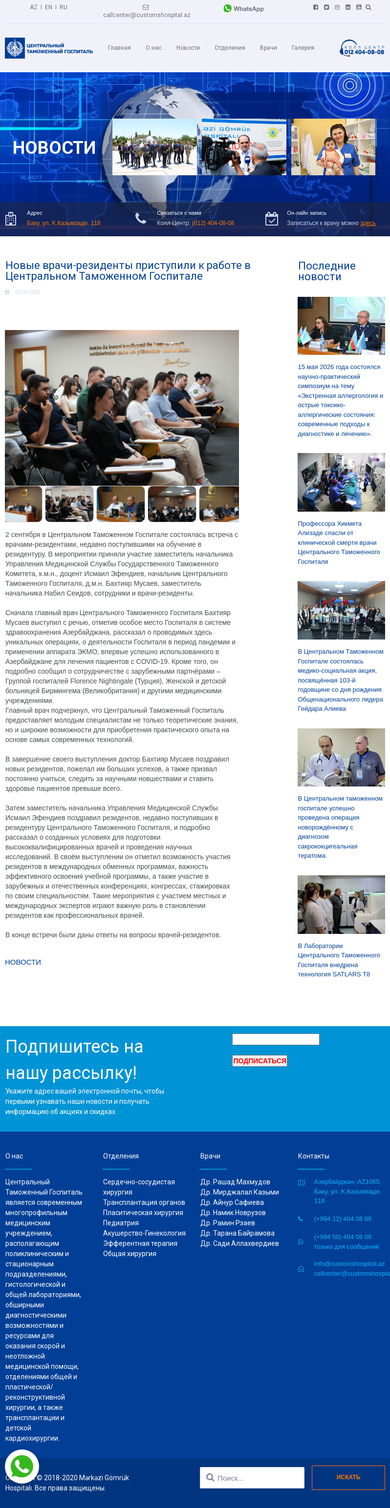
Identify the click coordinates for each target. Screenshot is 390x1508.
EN (48, 7)
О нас (154, 47)
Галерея (303, 47)
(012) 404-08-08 (213, 223)
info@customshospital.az (349, 1263)
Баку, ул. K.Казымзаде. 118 (63, 223)
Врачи (268, 47)
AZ (34, 7)
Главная (119, 47)
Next (219, 408)
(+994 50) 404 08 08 (342, 1236)
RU (63, 7)
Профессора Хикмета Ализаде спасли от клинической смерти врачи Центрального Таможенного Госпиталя (339, 542)
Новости (188, 47)
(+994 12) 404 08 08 (342, 1218)
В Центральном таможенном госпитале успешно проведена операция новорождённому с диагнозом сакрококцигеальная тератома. (340, 827)
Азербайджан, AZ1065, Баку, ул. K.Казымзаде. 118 (348, 1191)
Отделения (230, 47)
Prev (24, 408)
